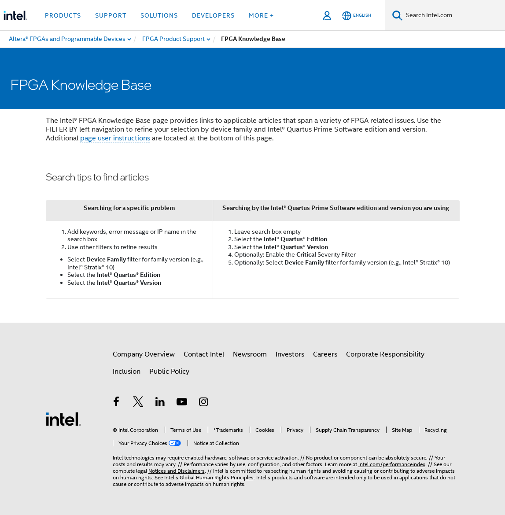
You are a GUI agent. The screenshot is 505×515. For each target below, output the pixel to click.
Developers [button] (213, 15)
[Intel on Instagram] (203, 403)
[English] (356, 15)
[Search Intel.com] (453, 15)
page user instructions (115, 138)
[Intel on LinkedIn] (160, 403)
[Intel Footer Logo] (63, 418)
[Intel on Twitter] (138, 403)
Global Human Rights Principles (217, 477)
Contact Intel (204, 354)
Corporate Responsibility (385, 354)
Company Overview (144, 354)
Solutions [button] (159, 15)
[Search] (397, 15)
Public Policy (169, 371)
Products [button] (63, 15)
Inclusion (126, 371)
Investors (290, 354)
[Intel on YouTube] (181, 403)
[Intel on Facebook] (116, 403)
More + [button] (261, 15)
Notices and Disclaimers (176, 470)
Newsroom (250, 354)
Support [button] (110, 15)
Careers (325, 354)
